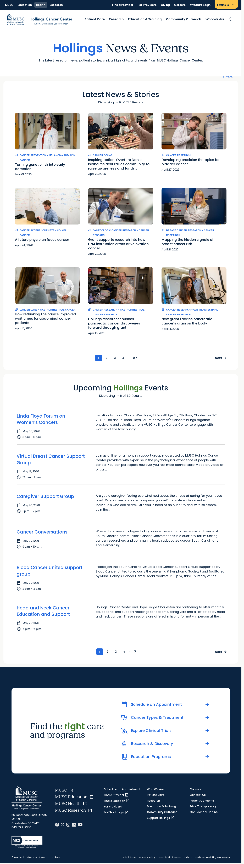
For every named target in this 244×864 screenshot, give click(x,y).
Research (56, 5)
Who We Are (215, 19)
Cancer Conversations (42, 532)
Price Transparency (203, 807)
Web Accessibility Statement (212, 858)
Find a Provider (122, 5)
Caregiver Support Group (45, 497)
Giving (165, 5)
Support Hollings (161, 818)
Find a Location (117, 801)
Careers (180, 5)
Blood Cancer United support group (49, 571)
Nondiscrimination (170, 858)
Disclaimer (129, 858)
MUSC (9, 5)
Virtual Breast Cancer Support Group (51, 459)
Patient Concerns (202, 801)
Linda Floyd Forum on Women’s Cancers (41, 419)
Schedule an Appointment (122, 790)
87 (137, 358)
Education (25, 5)
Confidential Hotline (204, 813)
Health (40, 5)
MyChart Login (200, 5)
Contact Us (198, 796)
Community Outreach (183, 19)
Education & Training (145, 19)
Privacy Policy (147, 858)
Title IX (188, 858)
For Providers (147, 5)
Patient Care (95, 19)
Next (220, 358)
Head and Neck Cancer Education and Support (43, 611)
